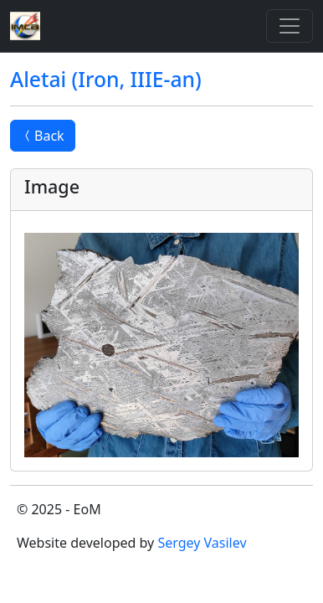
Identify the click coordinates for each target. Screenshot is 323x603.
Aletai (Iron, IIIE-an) (106, 79)
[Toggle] (289, 26)
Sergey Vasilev (201, 542)
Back (42, 135)
